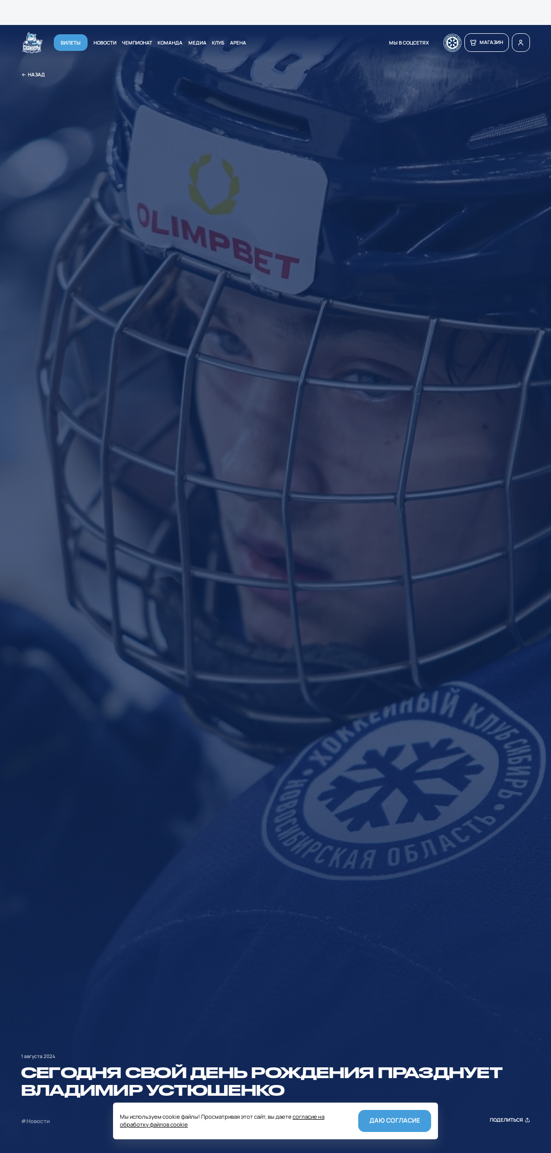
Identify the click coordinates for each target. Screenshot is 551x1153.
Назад (33, 75)
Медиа (197, 42)
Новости (104, 42)
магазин (486, 42)
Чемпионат (137, 42)
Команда (170, 42)
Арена (238, 42)
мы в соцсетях (409, 42)
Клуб (218, 42)
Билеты (71, 42)
